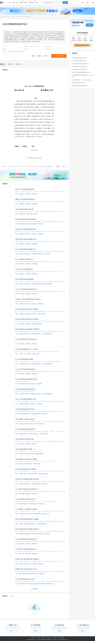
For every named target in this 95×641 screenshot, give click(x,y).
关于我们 (33, 637)
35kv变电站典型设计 (24, 333)
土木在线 (9, 2)
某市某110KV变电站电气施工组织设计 (27, 559)
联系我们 (38, 637)
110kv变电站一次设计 (24, 513)
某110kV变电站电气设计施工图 (25, 429)
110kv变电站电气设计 (33, 433)
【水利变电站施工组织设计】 (26, 539)
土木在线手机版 (61, 637)
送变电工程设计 (28, 463)
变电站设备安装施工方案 (47, 583)
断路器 (11, 37)
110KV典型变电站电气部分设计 (25, 389)
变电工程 (21, 463)
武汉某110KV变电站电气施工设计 (26, 229)
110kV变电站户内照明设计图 (24, 439)
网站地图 (54, 637)
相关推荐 (4, 183)
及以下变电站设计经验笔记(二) (26, 489)
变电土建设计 (22, 213)
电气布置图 (22, 323)
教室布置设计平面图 (30, 313)
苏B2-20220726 (56, 639)
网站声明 (43, 637)
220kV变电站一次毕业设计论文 (79, 66)
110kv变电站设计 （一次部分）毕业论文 (81, 80)
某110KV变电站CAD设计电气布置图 (26, 319)
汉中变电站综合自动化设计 (25, 369)
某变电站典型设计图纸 (24, 359)
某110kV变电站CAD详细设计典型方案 (27, 329)
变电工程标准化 (37, 463)
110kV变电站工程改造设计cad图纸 (26, 459)
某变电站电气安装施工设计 (25, 249)
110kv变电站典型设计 (47, 333)
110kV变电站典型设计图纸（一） (25, 449)
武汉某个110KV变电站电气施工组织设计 (28, 299)
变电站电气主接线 (47, 283)
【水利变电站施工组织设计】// (26, 289)
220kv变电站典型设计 (35, 333)
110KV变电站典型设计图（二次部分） (27, 349)
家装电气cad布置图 (37, 323)
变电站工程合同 (34, 423)
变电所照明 (22, 443)
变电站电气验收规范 (37, 283)
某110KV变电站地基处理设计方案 (26, 379)
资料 (14, 2)
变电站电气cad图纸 (32, 473)
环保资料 (7, 16)
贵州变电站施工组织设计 (25, 189)
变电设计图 (29, 213)
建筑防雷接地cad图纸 (29, 523)
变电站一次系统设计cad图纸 (26, 509)
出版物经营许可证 (64, 639)
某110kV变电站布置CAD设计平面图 (26, 309)
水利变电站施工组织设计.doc (26, 339)
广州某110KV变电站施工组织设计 (26, 549)
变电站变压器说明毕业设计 (78, 82)
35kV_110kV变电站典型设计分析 (25, 399)
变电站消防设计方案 (24, 383)
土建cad (35, 213)
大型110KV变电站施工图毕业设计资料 (81, 72)
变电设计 (34, 443)
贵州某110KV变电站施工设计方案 (26, 569)
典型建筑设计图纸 (38, 453)
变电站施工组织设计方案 (25, 499)
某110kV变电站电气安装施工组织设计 (27, 529)
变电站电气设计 (23, 433)
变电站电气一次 (46, 513)
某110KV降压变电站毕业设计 (78, 60)
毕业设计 (17, 16)
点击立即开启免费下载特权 (82, 45)
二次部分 (21, 353)
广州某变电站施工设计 (24, 269)
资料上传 (12, 630)
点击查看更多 (34, 589)
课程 (21, 2)
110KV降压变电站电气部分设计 (25, 409)
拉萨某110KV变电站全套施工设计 (26, 239)
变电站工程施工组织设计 (25, 419)
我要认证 (83, 630)
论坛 (17, 2)
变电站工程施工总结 (24, 423)
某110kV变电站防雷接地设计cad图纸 (27, 519)
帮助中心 (49, 637)
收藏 (58, 166)
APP (37, 2)
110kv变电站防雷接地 (41, 523)
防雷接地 (21, 523)
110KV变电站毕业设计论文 (25, 16)
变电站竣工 (35, 193)
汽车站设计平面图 (40, 313)
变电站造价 (22, 193)
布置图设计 (28, 323)
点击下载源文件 (59, 56)
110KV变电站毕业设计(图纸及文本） (80, 63)
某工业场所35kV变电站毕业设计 (79, 85)
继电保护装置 (57, 37)
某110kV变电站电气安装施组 (24, 279)
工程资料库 (2, 16)
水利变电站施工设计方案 (25, 579)
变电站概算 (28, 193)
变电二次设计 (27, 353)
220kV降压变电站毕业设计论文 (79, 69)
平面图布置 (22, 313)
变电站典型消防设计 (24, 393)
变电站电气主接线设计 (24, 223)
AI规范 (25, 2)
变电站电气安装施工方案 (25, 253)
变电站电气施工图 (43, 433)
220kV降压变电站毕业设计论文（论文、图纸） (82, 76)
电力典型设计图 (29, 453)
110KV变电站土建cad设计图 (24, 209)
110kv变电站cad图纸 (36, 513)
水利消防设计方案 (23, 583)
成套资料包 (31, 2)
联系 (48, 166)
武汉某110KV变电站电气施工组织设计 (27, 479)
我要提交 (35, 630)
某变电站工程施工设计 (24, 259)
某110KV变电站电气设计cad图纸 (25, 469)
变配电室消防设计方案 (34, 583)
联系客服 (59, 630)
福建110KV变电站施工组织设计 (25, 199)
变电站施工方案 (34, 503)
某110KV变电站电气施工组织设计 (26, 219)
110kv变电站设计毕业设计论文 (79, 58)
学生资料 (12, 16)
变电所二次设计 (36, 353)
